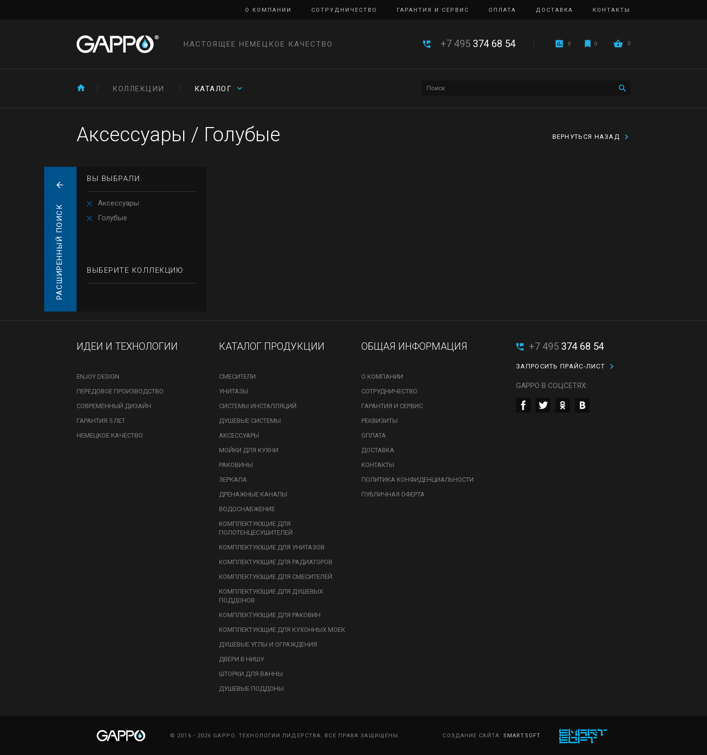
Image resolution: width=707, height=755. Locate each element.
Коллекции (138, 88)
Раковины (236, 465)
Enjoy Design (98, 376)
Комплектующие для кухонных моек (282, 629)
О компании (268, 10)
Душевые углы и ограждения (268, 644)
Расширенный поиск (59, 252)
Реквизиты (379, 420)
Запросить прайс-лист (560, 366)
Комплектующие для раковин (270, 615)
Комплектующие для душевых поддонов (271, 596)
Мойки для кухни (248, 450)
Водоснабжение (247, 509)
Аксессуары (118, 203)
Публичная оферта (393, 494)
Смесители (237, 376)
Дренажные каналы (253, 494)
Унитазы (233, 391)
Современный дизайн (114, 406)
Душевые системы (250, 420)
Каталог (213, 88)
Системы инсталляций (258, 406)
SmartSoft (522, 735)
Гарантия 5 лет (101, 420)
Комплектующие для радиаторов (275, 562)
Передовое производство (120, 391)
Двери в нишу (241, 659)
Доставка (554, 10)
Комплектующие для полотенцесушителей (256, 528)
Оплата (502, 10)
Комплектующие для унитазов (272, 547)
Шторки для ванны (251, 673)
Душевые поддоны (251, 688)
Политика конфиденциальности (417, 479)
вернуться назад (586, 136)
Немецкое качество (110, 435)
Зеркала (233, 479)
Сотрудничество (344, 10)
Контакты (611, 10)
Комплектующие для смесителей (275, 576)
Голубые (112, 217)
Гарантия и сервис (433, 10)
